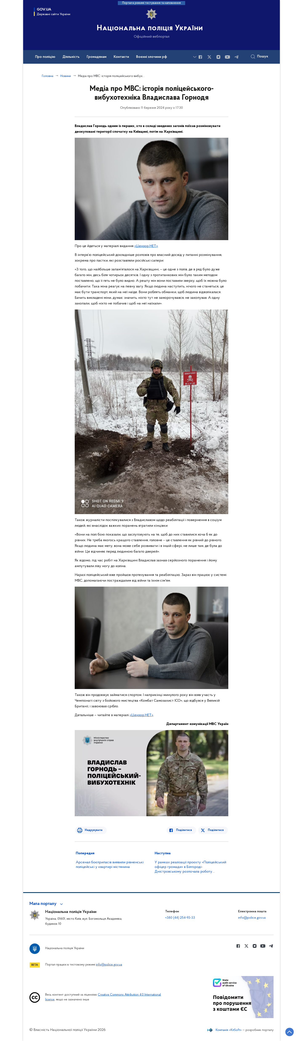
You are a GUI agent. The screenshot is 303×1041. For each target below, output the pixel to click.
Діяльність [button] (71, 57)
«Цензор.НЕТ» (146, 246)
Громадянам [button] (96, 57)
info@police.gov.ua (252, 917)
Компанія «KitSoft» (229, 1030)
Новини (65, 76)
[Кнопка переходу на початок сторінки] (287, 1031)
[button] (46, 903)
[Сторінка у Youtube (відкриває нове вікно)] (227, 57)
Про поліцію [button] (45, 57)
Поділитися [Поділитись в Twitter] (216, 830)
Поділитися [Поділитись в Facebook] (186, 830)
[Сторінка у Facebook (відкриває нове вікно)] (200, 57)
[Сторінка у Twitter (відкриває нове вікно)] (209, 57)
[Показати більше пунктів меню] (194, 57)
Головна (47, 76)
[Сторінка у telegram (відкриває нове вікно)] (236, 57)
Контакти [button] (121, 57)
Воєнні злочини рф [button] (151, 57)
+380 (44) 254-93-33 (180, 917)
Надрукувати (92, 830)
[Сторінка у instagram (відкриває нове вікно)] (218, 57)
